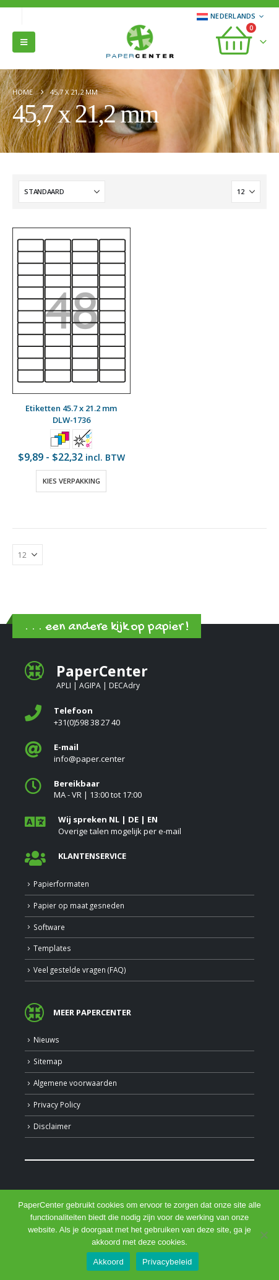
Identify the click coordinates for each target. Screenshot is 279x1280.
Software (49, 927)
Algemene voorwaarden (75, 1083)
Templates (52, 948)
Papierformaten (61, 884)
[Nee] (263, 1235)
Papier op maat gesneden (78, 905)
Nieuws (46, 1039)
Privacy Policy (56, 1104)
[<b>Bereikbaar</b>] (139, 789)
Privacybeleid (167, 1261)
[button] (23, 42)
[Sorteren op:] (62, 192)
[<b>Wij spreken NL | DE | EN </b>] (139, 825)
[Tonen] (245, 192)
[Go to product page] (71, 311)
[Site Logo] (140, 43)
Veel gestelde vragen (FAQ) (79, 970)
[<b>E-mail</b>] (139, 753)
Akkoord (108, 1261)
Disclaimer (52, 1126)
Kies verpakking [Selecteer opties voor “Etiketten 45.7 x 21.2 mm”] (71, 480)
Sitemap (47, 1061)
